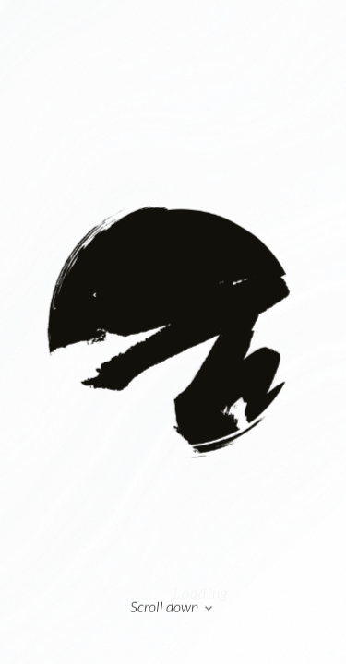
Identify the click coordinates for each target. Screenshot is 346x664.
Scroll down (173, 608)
